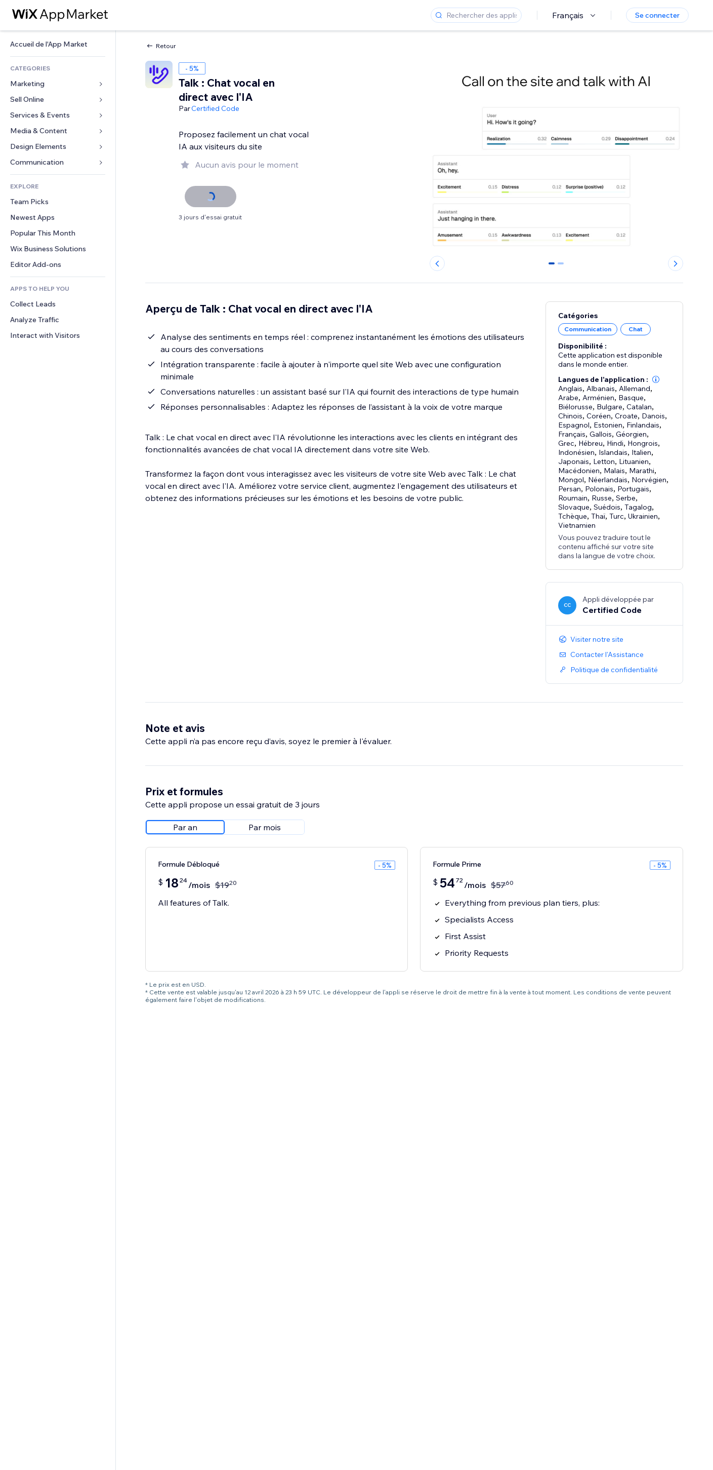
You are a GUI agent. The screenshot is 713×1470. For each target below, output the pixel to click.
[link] (57, 44)
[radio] (185, 827)
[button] (655, 379)
